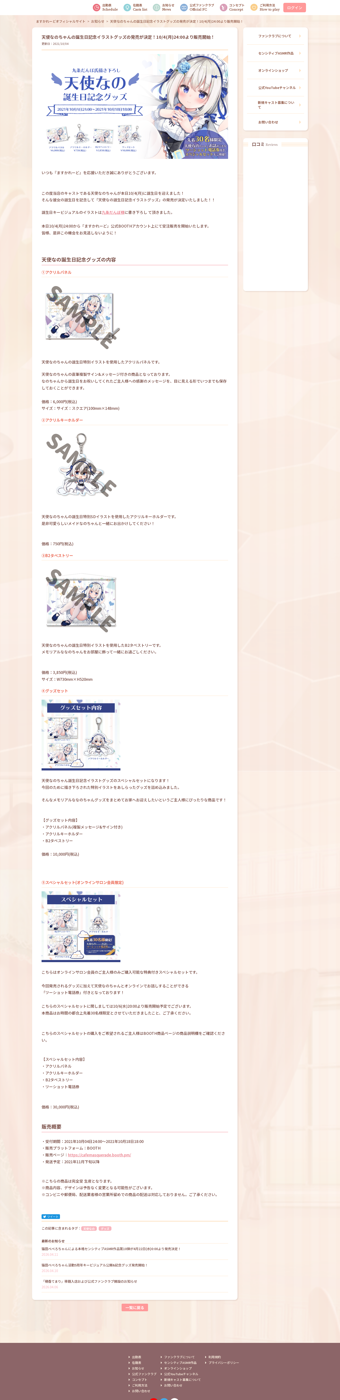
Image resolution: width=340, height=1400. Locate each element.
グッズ (105, 1229)
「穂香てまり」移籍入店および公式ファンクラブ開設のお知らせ (89, 1281)
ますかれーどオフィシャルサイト (60, 21)
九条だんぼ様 (113, 212)
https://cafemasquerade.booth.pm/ (99, 1155)
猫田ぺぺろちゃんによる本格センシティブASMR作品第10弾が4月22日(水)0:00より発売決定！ (111, 1248)
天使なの (89, 1229)
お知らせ (97, 21)
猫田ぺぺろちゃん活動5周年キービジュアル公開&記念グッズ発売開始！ (95, 1265)
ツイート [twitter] (51, 1216)
